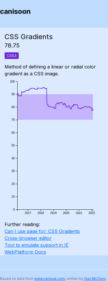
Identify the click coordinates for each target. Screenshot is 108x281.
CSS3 (11, 55)
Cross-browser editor (28, 238)
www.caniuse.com (49, 278)
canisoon (15, 11)
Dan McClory (95, 278)
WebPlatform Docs (25, 252)
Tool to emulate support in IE (37, 245)
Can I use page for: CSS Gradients (42, 231)
